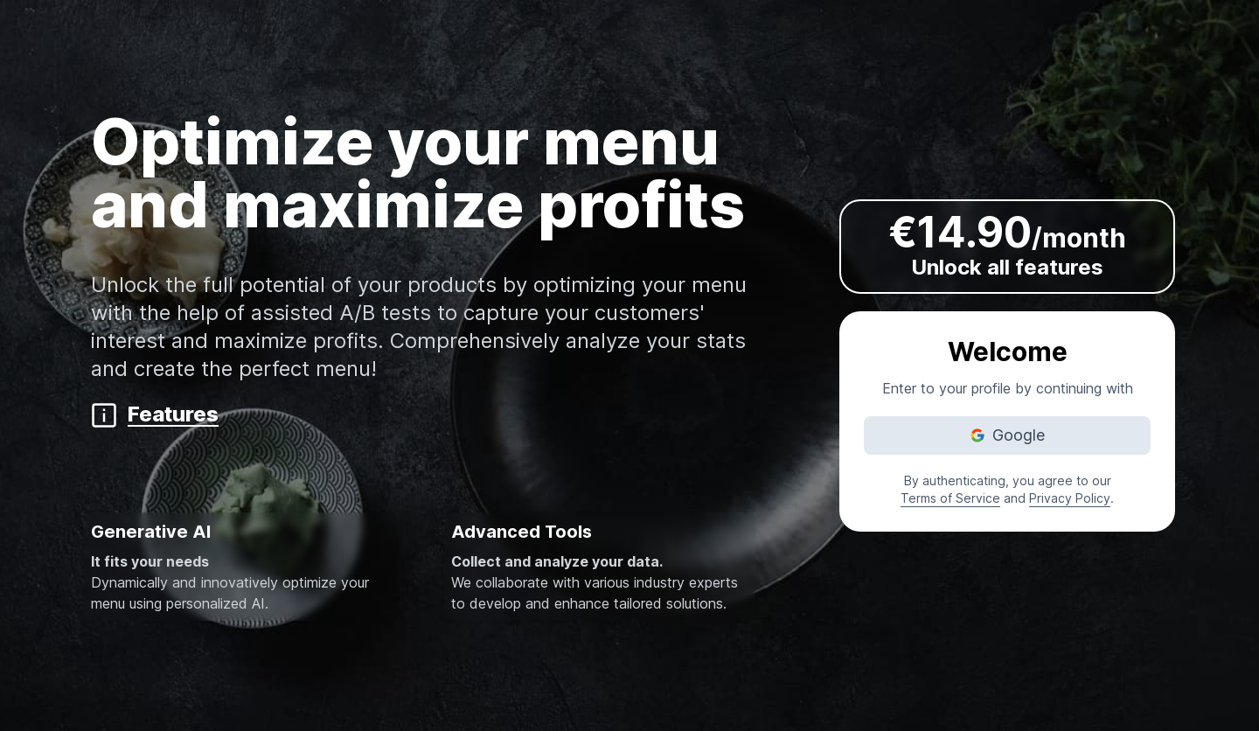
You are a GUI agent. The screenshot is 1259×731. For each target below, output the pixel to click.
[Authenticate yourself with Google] (1007, 435)
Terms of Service (950, 498)
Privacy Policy (1069, 498)
